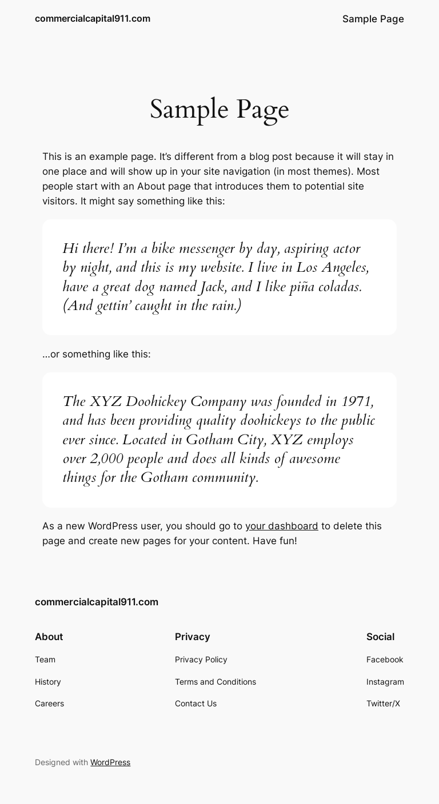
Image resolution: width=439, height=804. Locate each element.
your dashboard (281, 526)
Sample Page (373, 19)
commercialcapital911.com (92, 18)
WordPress (110, 762)
